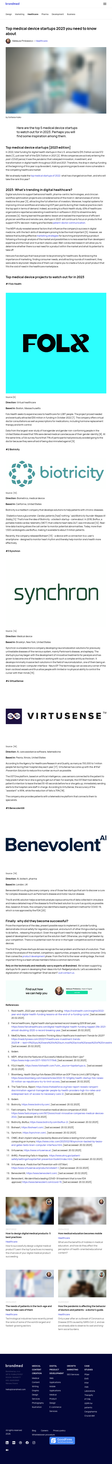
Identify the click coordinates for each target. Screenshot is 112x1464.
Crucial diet (89, 1415)
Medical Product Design (53, 1398)
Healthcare (41, 40)
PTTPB (87, 1399)
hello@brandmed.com (16, 1389)
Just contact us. (66, 972)
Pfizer (86, 1374)
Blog (34, 1430)
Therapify (88, 1395)
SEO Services (73, 1374)
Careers (44, 1430)
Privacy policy (59, 1430)
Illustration (37, 1407)
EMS (86, 1378)
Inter (86, 1382)
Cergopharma (90, 1411)
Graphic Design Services (36, 1394)
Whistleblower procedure (43, 1434)
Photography (38, 1403)
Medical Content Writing (36, 1382)
